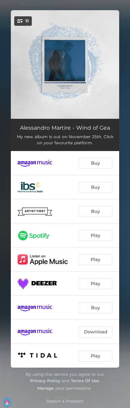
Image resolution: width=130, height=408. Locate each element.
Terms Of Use (85, 380)
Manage (45, 388)
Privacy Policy (45, 380)
